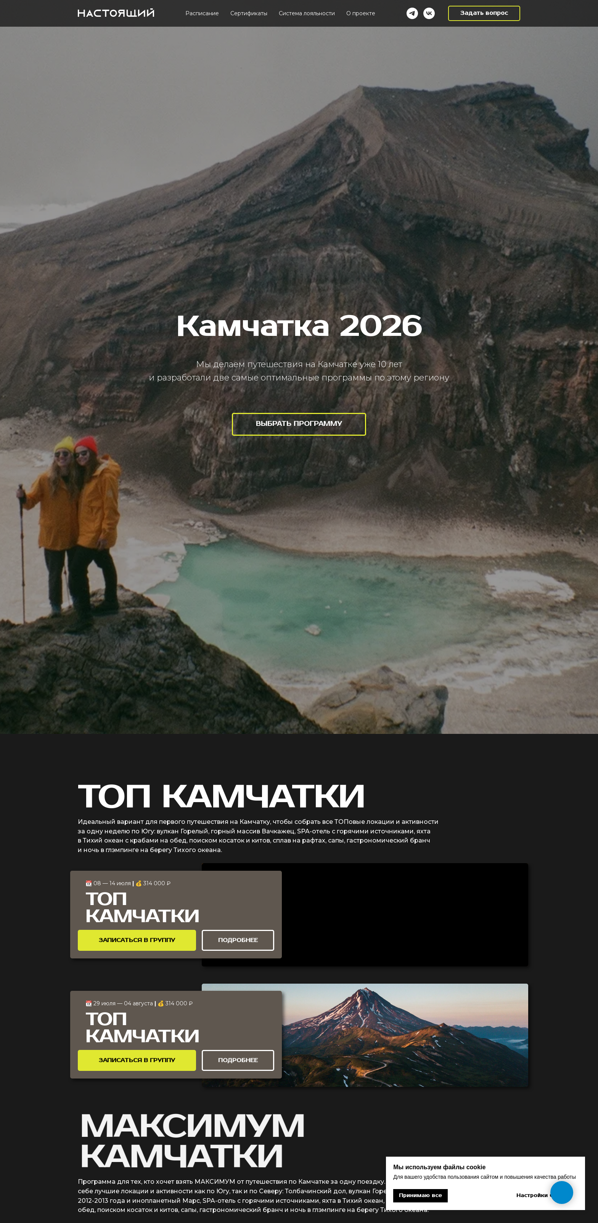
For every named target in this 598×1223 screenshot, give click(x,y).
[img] (365, 914)
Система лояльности (307, 13)
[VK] (429, 13)
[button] (484, 13)
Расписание (202, 13)
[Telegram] (412, 13)
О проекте (360, 13)
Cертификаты (248, 13)
